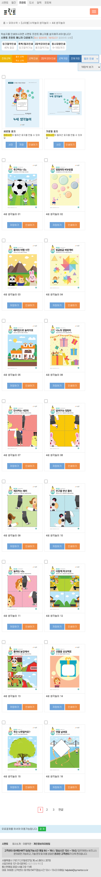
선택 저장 (63, 58)
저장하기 (14, 225)
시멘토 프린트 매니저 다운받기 (17, 37)
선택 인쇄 (33, 58)
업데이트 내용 (65, 37)
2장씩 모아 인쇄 (48, 58)
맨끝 (60, 809)
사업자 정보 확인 (34, 863)
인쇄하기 (33, 144)
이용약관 (27, 843)
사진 (11, 144)
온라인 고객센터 (61, 853)
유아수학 (13, 23)
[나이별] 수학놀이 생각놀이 (35, 23)
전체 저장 (75, 58)
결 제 (42, 828)
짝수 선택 (20, 61)
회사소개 (16, 843)
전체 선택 (6, 58)
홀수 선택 (20, 57)
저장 (21, 144)
